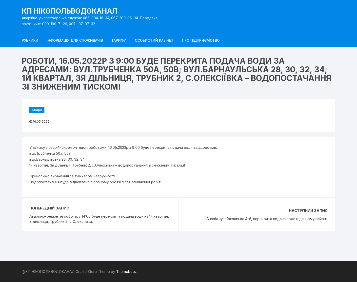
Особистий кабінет (154, 40)
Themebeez (126, 271)
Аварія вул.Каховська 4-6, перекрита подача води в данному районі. (267, 218)
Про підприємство (201, 40)
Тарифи (118, 40)
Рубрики (30, 40)
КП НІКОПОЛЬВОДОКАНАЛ (69, 11)
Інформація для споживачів (75, 40)
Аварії (37, 110)
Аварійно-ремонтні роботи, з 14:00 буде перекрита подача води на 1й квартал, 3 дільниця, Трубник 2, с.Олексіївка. (99, 219)
